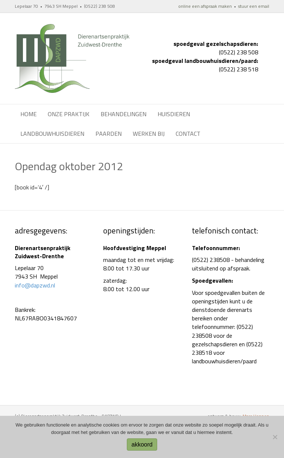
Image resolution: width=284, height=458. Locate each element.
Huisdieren (174, 114)
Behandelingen (123, 114)
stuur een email (253, 6)
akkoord (142, 444)
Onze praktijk (68, 114)
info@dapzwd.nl (35, 285)
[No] (274, 437)
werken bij (149, 133)
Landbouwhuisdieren (52, 133)
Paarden (108, 133)
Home (28, 114)
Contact (188, 133)
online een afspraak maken (205, 6)
